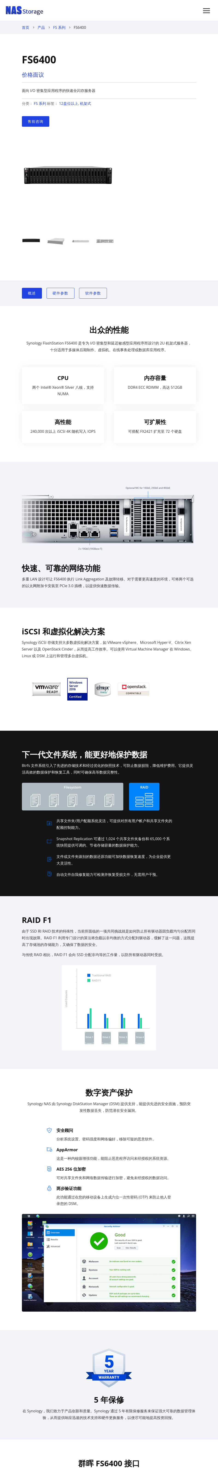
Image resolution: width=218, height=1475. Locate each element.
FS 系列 (59, 27)
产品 (41, 27)
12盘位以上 (68, 103)
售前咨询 (35, 121)
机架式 (85, 103)
